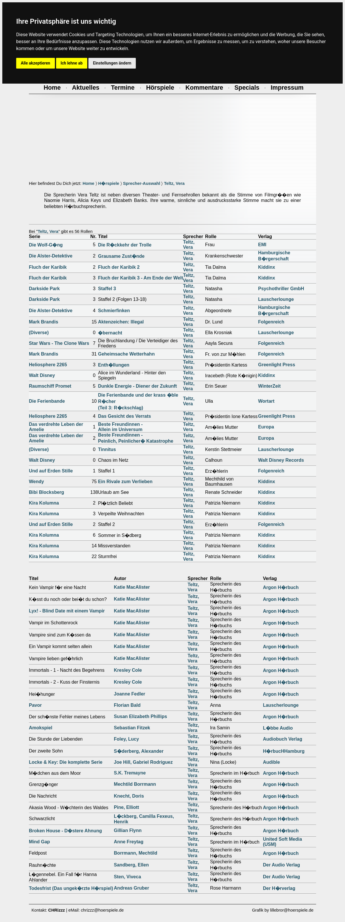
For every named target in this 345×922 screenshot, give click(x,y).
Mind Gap (39, 841)
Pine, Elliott (126, 807)
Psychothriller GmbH (281, 288)
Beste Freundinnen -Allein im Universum (120, 427)
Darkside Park (44, 288)
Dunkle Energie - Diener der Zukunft (137, 386)
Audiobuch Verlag (282, 739)
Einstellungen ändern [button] (112, 63)
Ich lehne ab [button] (72, 63)
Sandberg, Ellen (131, 864)
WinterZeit (269, 386)
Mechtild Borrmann (135, 784)
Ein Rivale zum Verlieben (125, 481)
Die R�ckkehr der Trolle (124, 244)
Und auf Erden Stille (51, 470)
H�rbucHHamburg (284, 751)
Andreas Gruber (131, 888)
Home (88, 183)
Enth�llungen (113, 364)
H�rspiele (108, 183)
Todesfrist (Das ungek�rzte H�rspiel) (71, 888)
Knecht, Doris (129, 796)
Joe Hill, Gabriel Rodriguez (143, 762)
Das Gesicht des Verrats (124, 416)
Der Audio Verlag (281, 864)
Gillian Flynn (128, 830)
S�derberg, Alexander (139, 751)
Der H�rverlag (279, 888)
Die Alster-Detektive (51, 255)
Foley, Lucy (126, 739)
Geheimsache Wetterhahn (126, 353)
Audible (271, 762)
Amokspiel (40, 727)
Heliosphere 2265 (48, 364)
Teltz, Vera (174, 183)
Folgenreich (271, 321)
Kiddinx (266, 267)
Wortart (266, 401)
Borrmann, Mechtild (135, 853)
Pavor (35, 705)
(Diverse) (39, 332)
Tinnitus (107, 449)
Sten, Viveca (127, 876)
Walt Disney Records (281, 460)
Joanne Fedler (129, 693)
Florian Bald (127, 705)
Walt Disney (42, 375)
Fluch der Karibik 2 (119, 267)
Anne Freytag (128, 841)
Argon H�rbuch (281, 587)
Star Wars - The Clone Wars (59, 343)
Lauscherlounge (276, 299)
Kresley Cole (128, 670)
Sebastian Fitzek (132, 727)
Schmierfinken (114, 310)
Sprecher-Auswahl (141, 183)
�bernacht (110, 332)
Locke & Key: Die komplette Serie (65, 762)
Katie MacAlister (132, 587)
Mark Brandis (43, 321)
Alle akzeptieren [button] (35, 63)
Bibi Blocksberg (46, 492)
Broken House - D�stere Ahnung (65, 830)
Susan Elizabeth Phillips (140, 716)
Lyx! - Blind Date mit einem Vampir (67, 610)
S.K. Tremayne (130, 772)
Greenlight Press (276, 364)
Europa (266, 426)
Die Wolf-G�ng (46, 244)
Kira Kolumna (44, 502)
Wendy (36, 481)
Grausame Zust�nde (121, 256)
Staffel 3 (107, 288)
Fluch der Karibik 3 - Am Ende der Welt (140, 277)
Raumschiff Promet (50, 386)
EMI (262, 244)
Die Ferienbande (47, 401)
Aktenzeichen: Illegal (121, 321)
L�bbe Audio (278, 728)
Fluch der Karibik (48, 267)
